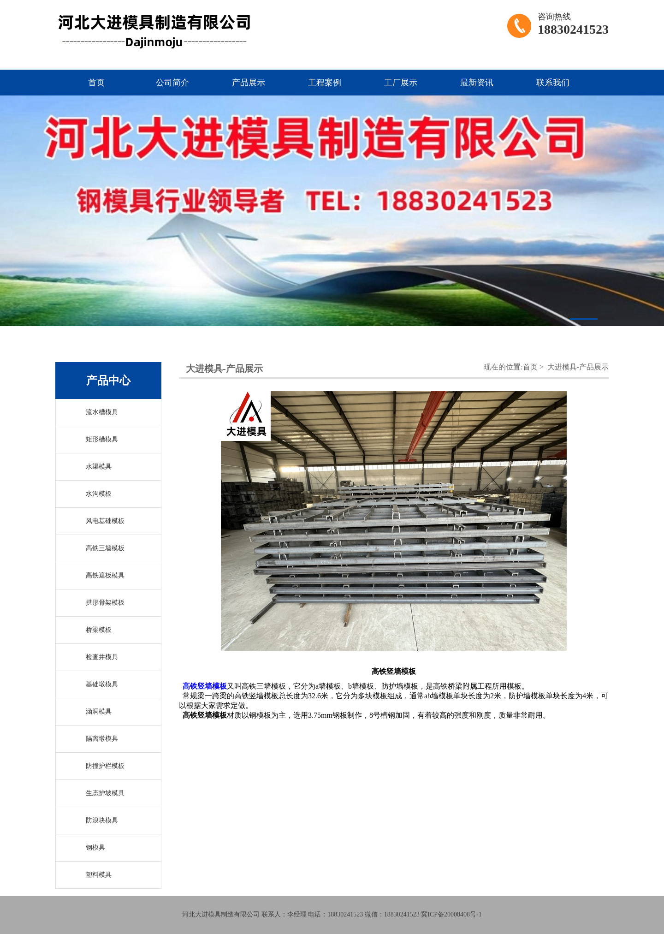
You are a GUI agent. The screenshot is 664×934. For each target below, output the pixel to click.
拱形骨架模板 (105, 602)
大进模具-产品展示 (578, 367)
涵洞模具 (99, 711)
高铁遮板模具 (105, 575)
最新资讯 (476, 82)
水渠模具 (99, 466)
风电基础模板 (105, 521)
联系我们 (552, 82)
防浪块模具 (102, 820)
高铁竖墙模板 (205, 686)
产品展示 (248, 82)
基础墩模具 (102, 684)
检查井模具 (102, 657)
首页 (96, 82)
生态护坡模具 (105, 793)
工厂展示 (400, 82)
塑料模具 (99, 874)
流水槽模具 (102, 412)
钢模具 (95, 847)
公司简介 (172, 82)
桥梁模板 (99, 629)
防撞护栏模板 (105, 765)
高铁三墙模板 (105, 548)
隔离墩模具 (102, 738)
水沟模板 (99, 493)
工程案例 (324, 82)
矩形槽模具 (102, 439)
